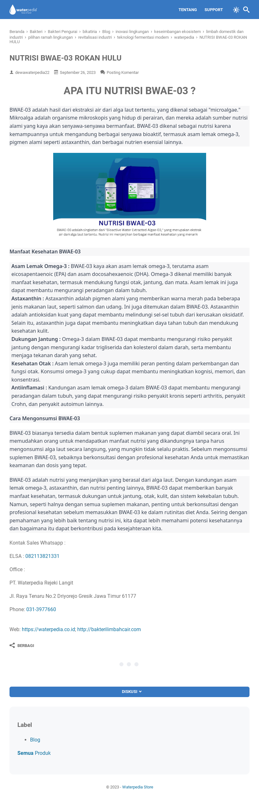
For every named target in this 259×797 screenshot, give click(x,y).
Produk (34, 753)
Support (214, 9)
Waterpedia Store (137, 787)
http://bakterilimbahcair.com (109, 629)
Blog (35, 740)
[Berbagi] (21, 645)
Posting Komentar (123, 72)
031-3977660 (41, 609)
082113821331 (42, 556)
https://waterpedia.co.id (48, 629)
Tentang (188, 9)
